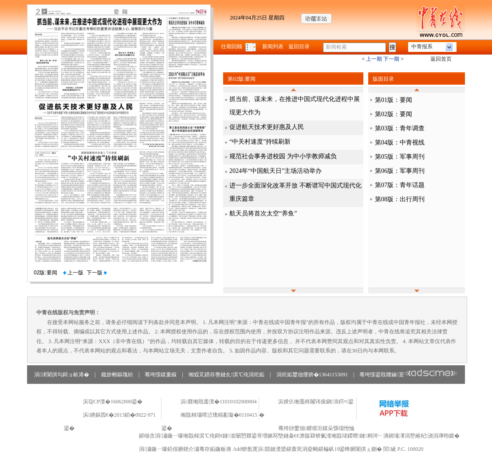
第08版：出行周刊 (400, 199)
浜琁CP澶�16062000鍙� (113, 401)
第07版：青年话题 (400, 185)
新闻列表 (272, 46)
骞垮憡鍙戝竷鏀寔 (408, 374)
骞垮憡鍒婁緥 (161, 374)
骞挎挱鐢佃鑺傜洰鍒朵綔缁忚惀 (316, 428)
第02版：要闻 (393, 114)
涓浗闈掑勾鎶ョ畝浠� (61, 374)
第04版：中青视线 (400, 142)
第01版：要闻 (393, 100)
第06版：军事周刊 (400, 171)
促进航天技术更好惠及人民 (266, 127)
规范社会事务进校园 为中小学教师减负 (283, 156)
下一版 (97, 273)
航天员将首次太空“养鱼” (263, 213)
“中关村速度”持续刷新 (260, 141)
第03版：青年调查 (400, 128)
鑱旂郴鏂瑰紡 (117, 374)
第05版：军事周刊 (400, 156)
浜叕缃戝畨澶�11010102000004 (219, 401)
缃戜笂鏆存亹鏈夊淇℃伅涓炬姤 (226, 374)
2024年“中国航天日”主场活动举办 (275, 171)
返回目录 (299, 46)
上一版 (73, 273)
